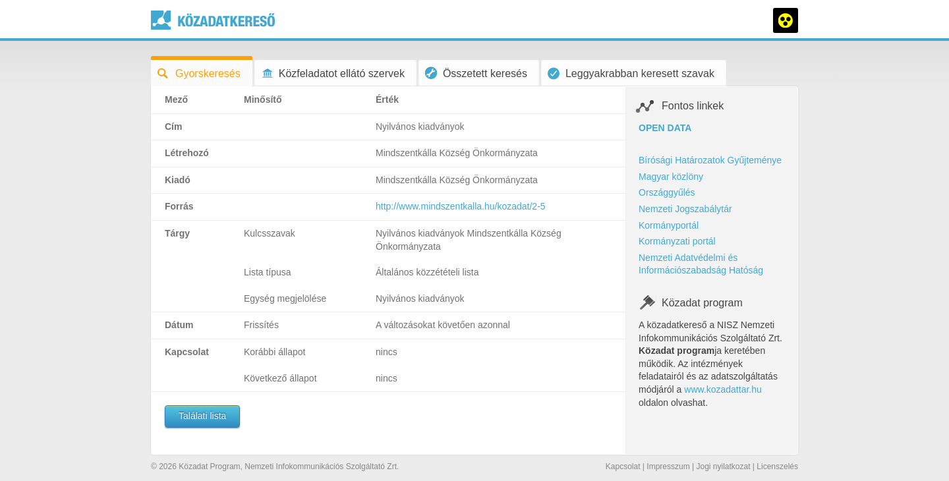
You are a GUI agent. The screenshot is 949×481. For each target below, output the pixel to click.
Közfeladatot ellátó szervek (333, 73)
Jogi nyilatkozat (723, 466)
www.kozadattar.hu (723, 389)
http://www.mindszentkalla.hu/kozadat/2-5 (461, 206)
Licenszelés (777, 466)
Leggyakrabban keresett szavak (631, 73)
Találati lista (202, 415)
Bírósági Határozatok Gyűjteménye (710, 160)
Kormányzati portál (677, 241)
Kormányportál (669, 225)
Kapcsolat (623, 466)
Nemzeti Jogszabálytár (685, 209)
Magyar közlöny (671, 176)
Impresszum (668, 466)
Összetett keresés (476, 73)
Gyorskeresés (199, 73)
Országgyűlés (667, 192)
